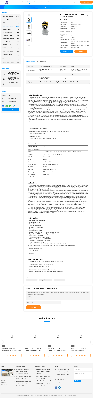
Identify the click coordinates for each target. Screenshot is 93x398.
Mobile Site (3, 382)
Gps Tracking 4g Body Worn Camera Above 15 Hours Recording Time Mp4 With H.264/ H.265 (22, 372)
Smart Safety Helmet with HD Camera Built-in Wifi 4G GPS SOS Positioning (13, 73)
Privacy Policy (4, 384)
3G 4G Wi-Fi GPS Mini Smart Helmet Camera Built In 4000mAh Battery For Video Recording (13, 84)
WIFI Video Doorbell (11, 48)
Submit (33, 307)
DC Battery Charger (11, 32)
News (2, 378)
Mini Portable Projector (11, 51)
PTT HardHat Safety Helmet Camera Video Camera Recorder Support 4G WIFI (57, 350)
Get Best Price (67, 51)
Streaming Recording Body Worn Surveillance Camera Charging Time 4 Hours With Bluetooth (23, 384)
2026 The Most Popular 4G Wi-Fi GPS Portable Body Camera (23, 377)
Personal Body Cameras (11, 38)
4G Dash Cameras (11, 29)
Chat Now (86, 2)
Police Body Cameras (11, 20)
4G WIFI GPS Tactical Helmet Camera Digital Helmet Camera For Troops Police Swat (43, 386)
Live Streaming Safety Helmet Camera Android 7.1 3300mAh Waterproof (13, 78)
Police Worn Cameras (11, 17)
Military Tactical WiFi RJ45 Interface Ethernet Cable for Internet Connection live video (79, 350)
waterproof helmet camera (45, 280)
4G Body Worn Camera (11, 23)
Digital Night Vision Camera (11, 55)
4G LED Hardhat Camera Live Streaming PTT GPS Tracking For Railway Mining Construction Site (44, 379)
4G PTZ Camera (11, 42)
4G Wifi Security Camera (11, 45)
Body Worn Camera (11, 35)
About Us (3, 375)
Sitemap (3, 380)
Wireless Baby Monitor (11, 59)
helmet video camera (31, 280)
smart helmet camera (59, 280)
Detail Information (30, 61)
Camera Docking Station (11, 62)
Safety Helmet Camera (11, 26)
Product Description (41, 61)
